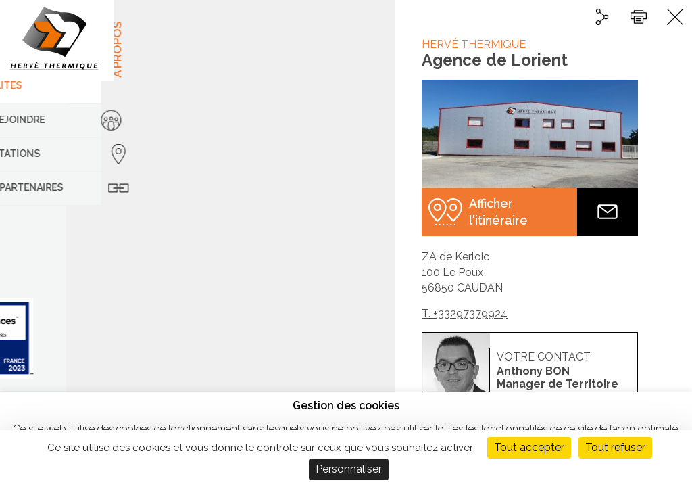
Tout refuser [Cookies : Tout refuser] (615, 447)
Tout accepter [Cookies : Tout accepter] (529, 447)
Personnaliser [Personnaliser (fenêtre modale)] (349, 469)
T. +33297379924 (465, 313)
